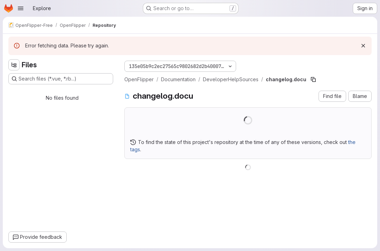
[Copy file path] (313, 79)
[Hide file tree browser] (14, 64)
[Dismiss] (363, 45)
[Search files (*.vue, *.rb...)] (60, 78)
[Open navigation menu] (20, 8)
